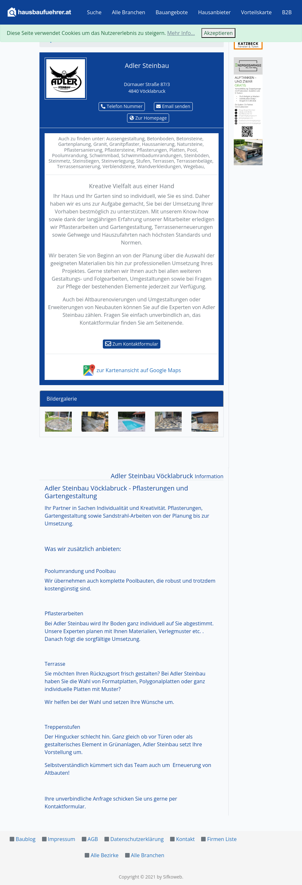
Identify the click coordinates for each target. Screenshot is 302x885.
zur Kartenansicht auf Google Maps (131, 370)
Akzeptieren (218, 33)
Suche (94, 12)
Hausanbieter (214, 12)
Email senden (173, 106)
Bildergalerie (62, 398)
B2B (287, 12)
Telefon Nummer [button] (122, 106)
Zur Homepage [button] (148, 118)
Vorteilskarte (256, 12)
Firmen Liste (222, 839)
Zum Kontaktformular (131, 344)
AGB (93, 839)
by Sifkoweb (169, 877)
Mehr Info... (181, 33)
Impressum (61, 839)
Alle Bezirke (104, 855)
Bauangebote (172, 12)
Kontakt (185, 839)
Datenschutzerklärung (137, 839)
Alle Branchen (128, 12)
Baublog (26, 839)
